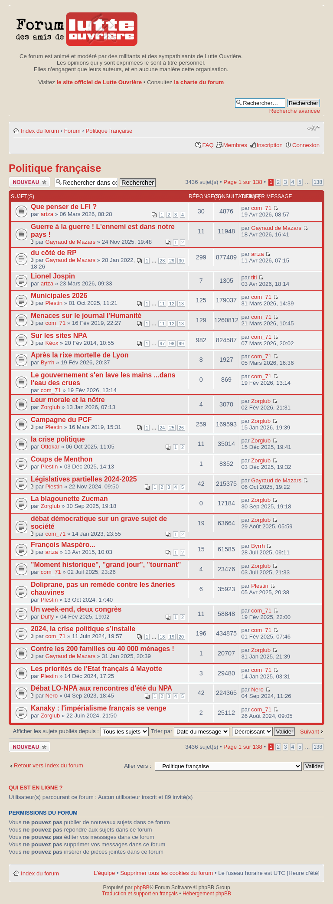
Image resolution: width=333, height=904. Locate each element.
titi (254, 277)
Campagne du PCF (61, 419)
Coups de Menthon (61, 459)
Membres (235, 145)
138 (317, 182)
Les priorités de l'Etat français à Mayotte (96, 668)
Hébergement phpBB (207, 894)
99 (181, 343)
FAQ (207, 145)
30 (181, 260)
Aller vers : (137, 766)
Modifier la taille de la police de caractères (313, 128)
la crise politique (58, 439)
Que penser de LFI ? (64, 206)
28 (162, 260)
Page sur (242, 182)
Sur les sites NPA (59, 335)
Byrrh (48, 362)
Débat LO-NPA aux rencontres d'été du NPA (101, 688)
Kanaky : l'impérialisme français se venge (98, 708)
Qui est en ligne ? (36, 788)
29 (171, 260)
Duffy (47, 616)
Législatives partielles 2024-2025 (84, 479)
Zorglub (50, 407)
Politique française (109, 131)
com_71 (261, 208)
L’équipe (104, 873)
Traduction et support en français (140, 894)
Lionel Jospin (53, 276)
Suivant (309, 731)
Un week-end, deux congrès (76, 609)
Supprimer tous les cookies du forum (166, 873)
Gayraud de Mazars (70, 242)
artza (47, 214)
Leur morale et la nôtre (68, 399)
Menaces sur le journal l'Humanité (86, 315)
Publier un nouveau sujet (29, 182)
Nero (51, 695)
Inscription (270, 145)
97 (162, 343)
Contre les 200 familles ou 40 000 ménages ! (102, 648)
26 (181, 427)
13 (181, 303)
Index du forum (40, 131)
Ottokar (50, 446)
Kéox (51, 343)
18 (162, 636)
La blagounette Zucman (69, 498)
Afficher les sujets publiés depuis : (81, 731)
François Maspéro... (63, 544)
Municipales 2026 (59, 295)
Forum (72, 131)
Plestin (53, 303)
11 (162, 303)
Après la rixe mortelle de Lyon (79, 355)
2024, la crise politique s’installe (83, 628)
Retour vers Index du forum (48, 765)
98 (171, 343)
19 (171, 636)
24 (162, 427)
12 (171, 303)
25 (171, 427)
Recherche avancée (294, 111)
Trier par (190, 731)
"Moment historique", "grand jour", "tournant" (106, 564)
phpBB (142, 887)
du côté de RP (54, 252)
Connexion (306, 145)
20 (181, 636)
